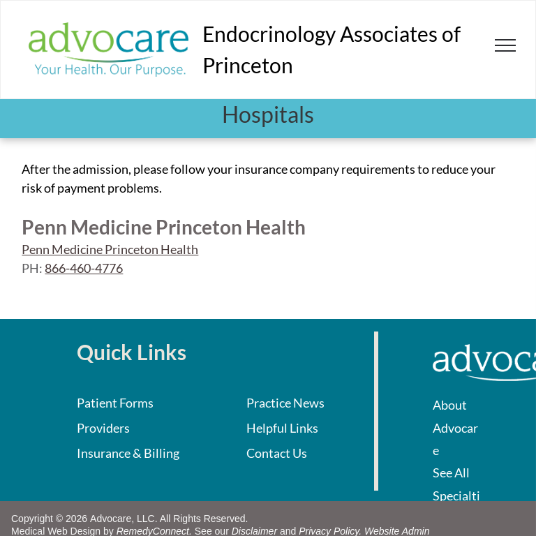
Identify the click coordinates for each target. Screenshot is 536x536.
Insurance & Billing (128, 453)
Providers (103, 428)
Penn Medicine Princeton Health (110, 249)
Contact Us (276, 453)
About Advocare (455, 427)
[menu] (505, 45)
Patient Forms (115, 402)
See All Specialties (456, 495)
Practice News (285, 402)
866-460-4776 (84, 268)
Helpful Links (282, 428)
